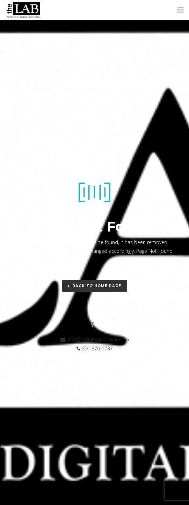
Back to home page (94, 286)
